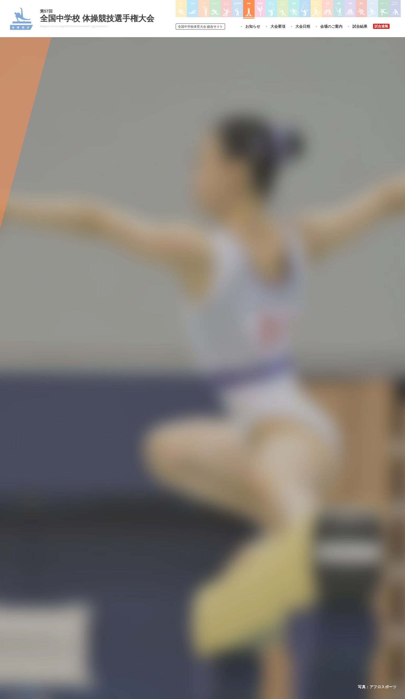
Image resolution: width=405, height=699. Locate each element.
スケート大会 (270, 632)
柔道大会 (223, 646)
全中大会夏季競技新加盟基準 (136, 617)
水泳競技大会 (187, 609)
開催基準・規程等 (128, 609)
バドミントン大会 (230, 632)
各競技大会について (193, 586)
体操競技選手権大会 (192, 646)
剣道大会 (267, 602)
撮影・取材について (129, 624)
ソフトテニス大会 (230, 617)
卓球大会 (223, 624)
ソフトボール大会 (230, 639)
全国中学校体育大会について (138, 586)
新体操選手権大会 (230, 602)
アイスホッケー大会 (275, 639)
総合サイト (200, 26)
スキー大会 (268, 624)
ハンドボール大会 (190, 632)
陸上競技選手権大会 (192, 602)
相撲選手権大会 (272, 609)
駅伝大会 (267, 617)
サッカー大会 (187, 624)
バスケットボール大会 (194, 617)
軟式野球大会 (187, 639)
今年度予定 (122, 602)
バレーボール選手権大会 (235, 609)
